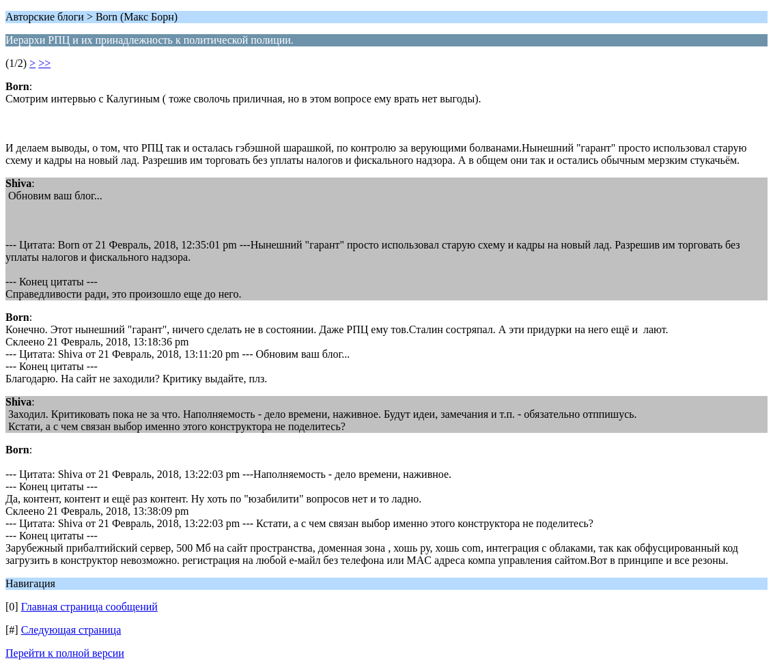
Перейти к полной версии (64, 653)
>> (44, 63)
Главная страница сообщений (89, 606)
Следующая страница (71, 630)
